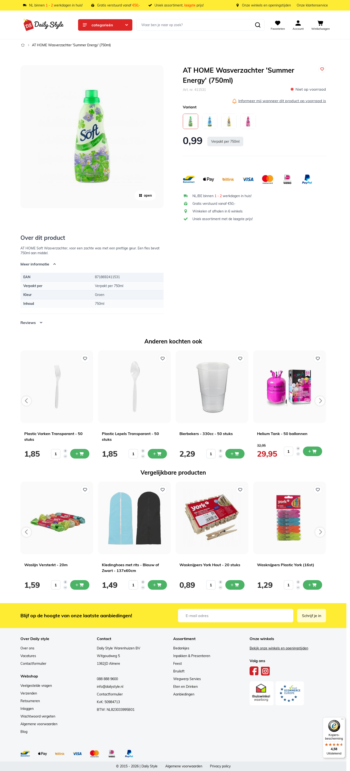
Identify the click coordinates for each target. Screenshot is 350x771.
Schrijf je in (311, 615)
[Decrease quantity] (65, 456)
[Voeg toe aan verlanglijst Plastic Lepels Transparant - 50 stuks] (162, 358)
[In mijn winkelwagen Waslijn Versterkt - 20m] (79, 585)
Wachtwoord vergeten (37, 716)
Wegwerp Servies (187, 679)
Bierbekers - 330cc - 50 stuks (206, 433)
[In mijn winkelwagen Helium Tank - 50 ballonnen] (312, 451)
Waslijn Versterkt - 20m (46, 564)
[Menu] (342, 720)
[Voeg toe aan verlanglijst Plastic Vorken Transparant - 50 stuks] (85, 358)
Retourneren (30, 701)
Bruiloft (178, 671)
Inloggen (27, 708)
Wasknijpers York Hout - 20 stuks (209, 564)
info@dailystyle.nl (110, 686)
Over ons (27, 648)
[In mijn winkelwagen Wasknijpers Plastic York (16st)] (312, 585)
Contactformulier (33, 663)
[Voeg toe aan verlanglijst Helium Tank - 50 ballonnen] (317, 358)
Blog (23, 732)
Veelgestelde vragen (36, 685)
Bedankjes (181, 648)
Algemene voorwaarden (38, 724)
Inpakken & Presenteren (191, 656)
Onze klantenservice (312, 5)
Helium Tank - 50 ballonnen (282, 433)
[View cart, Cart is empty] (320, 25)
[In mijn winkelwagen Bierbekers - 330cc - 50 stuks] (235, 454)
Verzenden (28, 693)
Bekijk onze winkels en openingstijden (279, 648)
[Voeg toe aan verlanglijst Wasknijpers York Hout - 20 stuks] (240, 489)
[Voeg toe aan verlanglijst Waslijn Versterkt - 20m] (85, 489)
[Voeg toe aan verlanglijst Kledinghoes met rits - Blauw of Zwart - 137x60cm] (162, 489)
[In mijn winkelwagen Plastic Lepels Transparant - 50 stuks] (157, 454)
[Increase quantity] (65, 451)
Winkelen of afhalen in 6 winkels (217, 211)
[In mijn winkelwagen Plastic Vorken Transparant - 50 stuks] (79, 454)
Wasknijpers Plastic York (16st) (285, 564)
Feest (177, 663)
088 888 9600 (107, 679)
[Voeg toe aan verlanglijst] (322, 69)
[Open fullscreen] (92, 136)
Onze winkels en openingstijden (266, 5)
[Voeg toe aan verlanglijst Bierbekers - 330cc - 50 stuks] (240, 358)
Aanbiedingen (183, 694)
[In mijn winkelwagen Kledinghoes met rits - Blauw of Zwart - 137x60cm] (157, 585)
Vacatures (28, 656)
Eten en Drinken (185, 686)
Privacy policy (220, 766)
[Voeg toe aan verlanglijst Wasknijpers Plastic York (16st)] (317, 489)
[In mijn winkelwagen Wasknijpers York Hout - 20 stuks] (235, 585)
